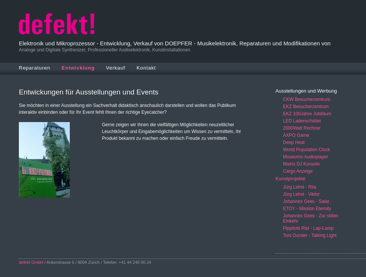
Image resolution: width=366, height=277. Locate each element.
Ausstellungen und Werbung (306, 91)
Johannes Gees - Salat (306, 201)
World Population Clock (306, 149)
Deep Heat (293, 142)
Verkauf (115, 68)
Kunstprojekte (290, 178)
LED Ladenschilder (302, 121)
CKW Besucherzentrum (306, 99)
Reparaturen (34, 68)
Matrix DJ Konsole (301, 164)
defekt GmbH (31, 262)
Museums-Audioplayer (305, 156)
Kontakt (146, 68)
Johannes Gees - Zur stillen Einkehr (310, 218)
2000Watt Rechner (302, 128)
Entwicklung (78, 68)
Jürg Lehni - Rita (299, 187)
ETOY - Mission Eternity (307, 208)
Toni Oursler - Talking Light (310, 235)
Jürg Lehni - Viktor (301, 194)
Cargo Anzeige (298, 171)
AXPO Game (296, 135)
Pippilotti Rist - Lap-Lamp (308, 228)
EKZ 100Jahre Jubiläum (307, 113)
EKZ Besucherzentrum (306, 106)
